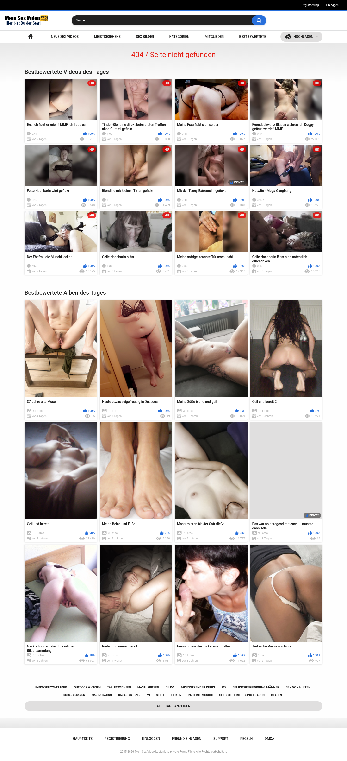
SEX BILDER (145, 36)
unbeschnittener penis (51, 687)
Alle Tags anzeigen (174, 706)
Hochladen (303, 36)
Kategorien (179, 36)
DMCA (269, 739)
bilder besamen (74, 695)
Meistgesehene (107, 36)
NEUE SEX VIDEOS (65, 36)
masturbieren (148, 687)
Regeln (246, 739)
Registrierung (310, 5)
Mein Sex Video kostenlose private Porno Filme (165, 751)
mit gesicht (155, 695)
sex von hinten (298, 687)
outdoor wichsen (87, 687)
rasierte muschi (200, 695)
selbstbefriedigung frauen (242, 695)
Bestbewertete (252, 36)
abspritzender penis (198, 687)
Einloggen (332, 5)
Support (220, 739)
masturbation (102, 695)
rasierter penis (129, 695)
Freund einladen (186, 739)
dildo (170, 687)
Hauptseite (31, 37)
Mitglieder (214, 36)
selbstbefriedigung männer (256, 687)
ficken (176, 695)
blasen (276, 695)
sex (223, 687)
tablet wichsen (119, 687)
